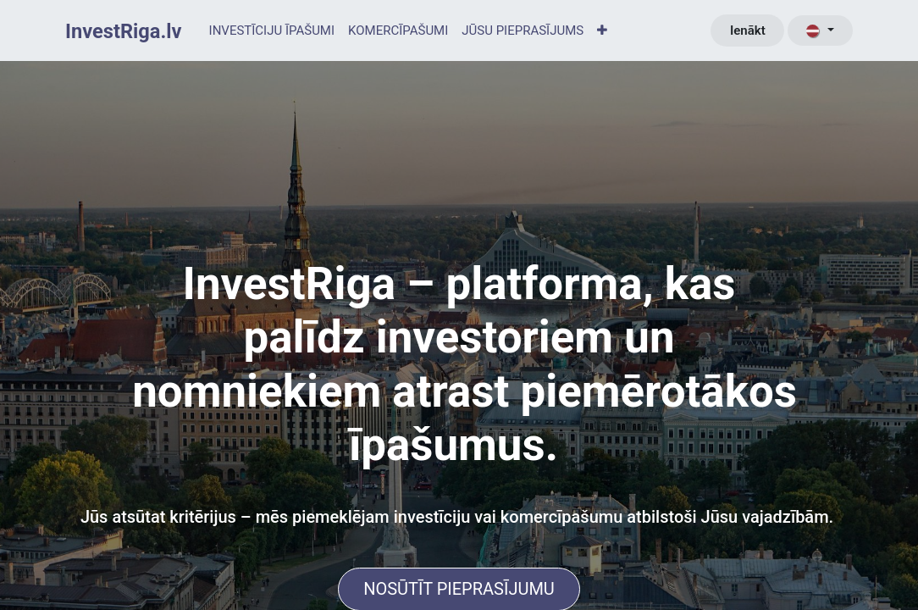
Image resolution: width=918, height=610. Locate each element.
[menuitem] (271, 30)
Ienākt (748, 30)
